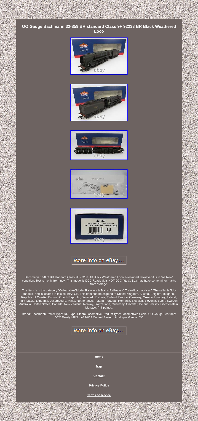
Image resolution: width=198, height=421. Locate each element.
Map (99, 366)
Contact (99, 376)
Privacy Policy (99, 385)
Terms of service (99, 395)
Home (99, 356)
